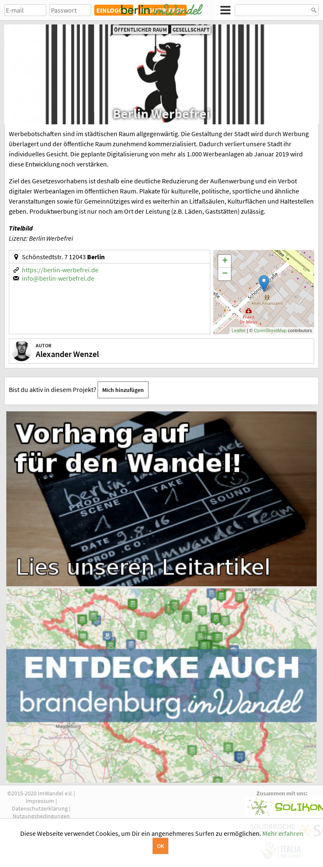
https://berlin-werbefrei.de (60, 270)
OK (160, 846)
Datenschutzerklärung (40, 808)
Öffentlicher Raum (140, 29)
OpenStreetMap (270, 330)
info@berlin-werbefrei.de (58, 278)
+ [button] (225, 261)
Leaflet (239, 330)
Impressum (40, 801)
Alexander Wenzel (67, 354)
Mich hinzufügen (123, 390)
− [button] (225, 274)
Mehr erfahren (282, 833)
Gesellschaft (190, 29)
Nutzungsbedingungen (41, 816)
